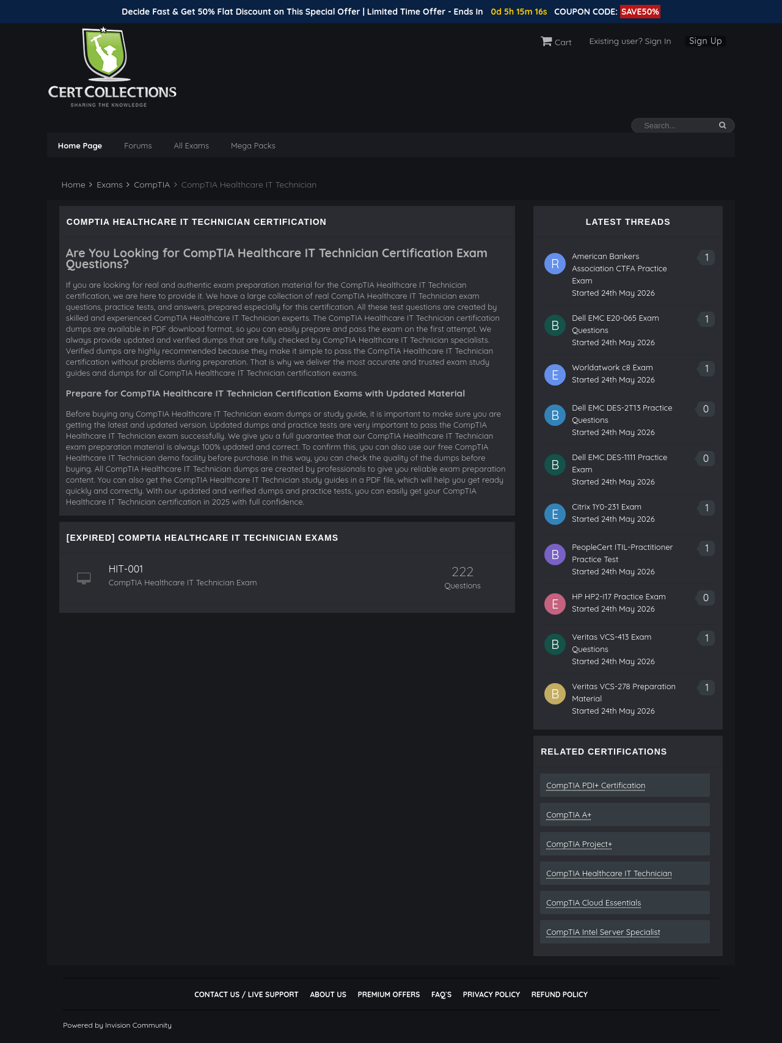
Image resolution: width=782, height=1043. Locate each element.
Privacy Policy (491, 994)
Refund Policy (560, 994)
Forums (138, 145)
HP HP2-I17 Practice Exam (619, 596)
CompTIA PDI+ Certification (595, 785)
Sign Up (705, 41)
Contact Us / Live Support (246, 994)
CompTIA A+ (568, 814)
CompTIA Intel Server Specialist (603, 932)
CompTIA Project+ (579, 844)
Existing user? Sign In (630, 40)
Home (72, 184)
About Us (328, 994)
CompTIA (148, 184)
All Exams (191, 145)
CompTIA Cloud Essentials (593, 902)
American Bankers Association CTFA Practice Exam (619, 268)
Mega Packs (253, 145)
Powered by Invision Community (117, 1025)
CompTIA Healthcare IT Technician (609, 873)
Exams (105, 184)
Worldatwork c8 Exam (612, 367)
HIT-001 (126, 569)
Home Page (80, 145)
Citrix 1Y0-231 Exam (606, 506)
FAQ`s (441, 994)
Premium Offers (388, 994)
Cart (556, 42)
